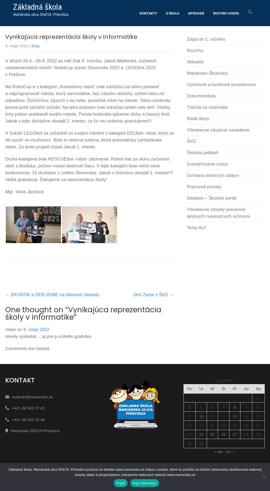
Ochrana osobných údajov (213, 175)
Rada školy (198, 118)
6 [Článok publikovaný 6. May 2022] (235, 407)
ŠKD (191, 141)
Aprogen (196, 13)
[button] (250, 12)
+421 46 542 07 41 (28, 408)
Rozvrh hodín (226, 13)
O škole (172, 13)
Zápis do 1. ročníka (206, 39)
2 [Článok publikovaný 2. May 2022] (190, 407)
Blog (35, 46)
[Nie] (263, 477)
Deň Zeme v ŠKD (153, 294)
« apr (218, 451)
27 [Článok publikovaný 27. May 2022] (235, 434)
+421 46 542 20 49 (28, 419)
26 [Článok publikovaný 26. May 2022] (223, 434)
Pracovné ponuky (204, 186)
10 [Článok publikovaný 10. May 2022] (201, 416)
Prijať (120, 483)
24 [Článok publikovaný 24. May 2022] (201, 434)
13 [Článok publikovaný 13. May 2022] (235, 416)
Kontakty (148, 13)
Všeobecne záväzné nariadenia (218, 130)
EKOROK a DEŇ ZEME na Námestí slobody (52, 294)
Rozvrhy (195, 50)
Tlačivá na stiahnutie (207, 107)
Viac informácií (144, 483)
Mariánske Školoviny (207, 73)
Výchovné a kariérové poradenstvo (221, 84)
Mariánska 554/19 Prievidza (35, 430)
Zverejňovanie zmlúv (207, 164)
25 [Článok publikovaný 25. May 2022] (212, 434)
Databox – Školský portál (212, 198)
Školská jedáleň (202, 152)
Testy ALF (197, 227)
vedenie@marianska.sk (32, 397)
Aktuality (195, 61)
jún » (230, 451)
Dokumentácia (201, 95)
